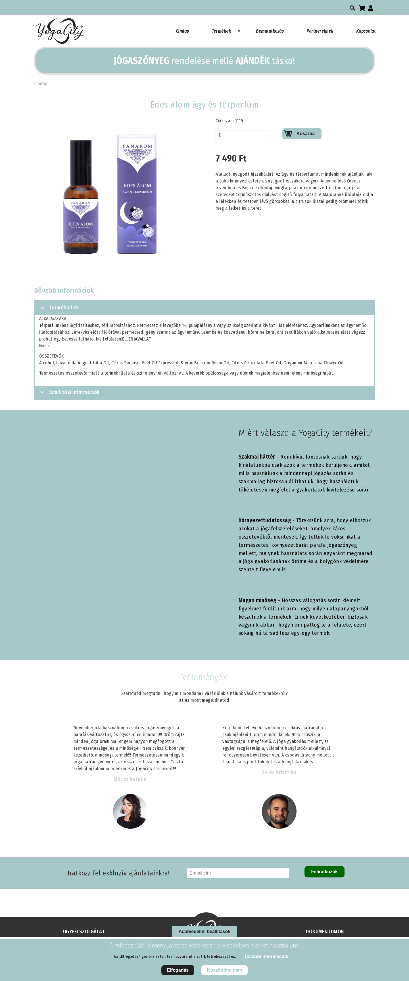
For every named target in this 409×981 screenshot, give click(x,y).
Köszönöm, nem (224, 970)
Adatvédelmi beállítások (204, 931)
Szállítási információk (69, 394)
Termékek (226, 33)
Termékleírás (59, 309)
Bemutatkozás (270, 31)
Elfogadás (178, 970)
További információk (266, 956)
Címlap (182, 31)
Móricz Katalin (130, 779)
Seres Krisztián (279, 772)
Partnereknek (319, 31)
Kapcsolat (365, 31)
